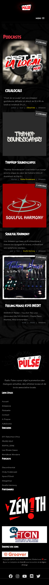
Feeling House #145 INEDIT (23, 306)
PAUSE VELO (7, 441)
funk (18, 251)
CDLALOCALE (13, 91)
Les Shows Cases (10, 450)
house (24, 323)
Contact (5, 414)
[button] (40, 18)
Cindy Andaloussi (9, 471)
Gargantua (7, 480)
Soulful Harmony (17, 234)
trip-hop (14, 179)
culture (13, 108)
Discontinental (8, 467)
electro (32, 323)
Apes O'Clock (8, 476)
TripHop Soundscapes (20, 162)
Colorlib (23, 562)
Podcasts (6, 410)
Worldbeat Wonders (11, 454)
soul (11, 251)
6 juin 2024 (41, 42)
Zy (4, 562)
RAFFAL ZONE (8, 445)
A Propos (6, 419)
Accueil (5, 401)
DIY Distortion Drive (11, 436)
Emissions (6, 405)
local (21, 108)
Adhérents (7, 423)
